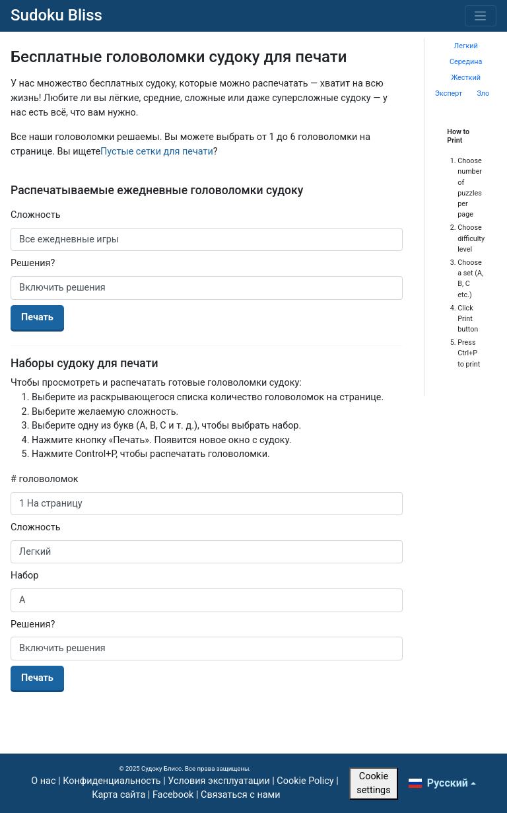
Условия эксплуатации (218, 781)
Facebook (173, 794)
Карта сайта (118, 794)
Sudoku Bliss (56, 15)
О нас (43, 781)
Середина (466, 61)
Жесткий (465, 77)
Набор (24, 575)
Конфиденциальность (112, 781)
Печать (37, 317)
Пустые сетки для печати (156, 151)
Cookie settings (373, 783)
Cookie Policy (305, 781)
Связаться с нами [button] (240, 794)
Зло (483, 93)
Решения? (33, 263)
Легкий (466, 46)
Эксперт (448, 93)
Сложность (36, 215)
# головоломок (44, 479)
